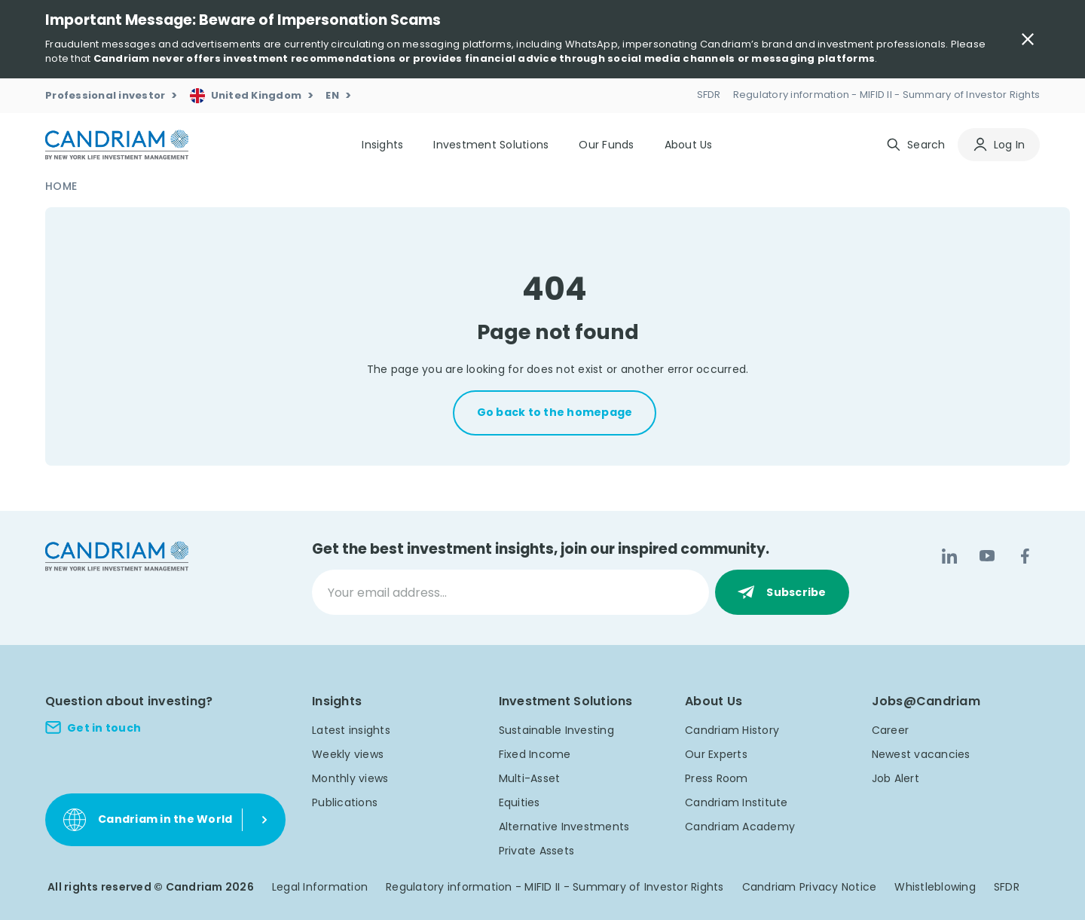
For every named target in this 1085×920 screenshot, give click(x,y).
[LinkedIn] (949, 556)
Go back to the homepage (555, 412)
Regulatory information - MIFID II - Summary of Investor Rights (555, 886)
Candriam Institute (736, 802)
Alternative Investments (564, 826)
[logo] (116, 145)
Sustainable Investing (556, 730)
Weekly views (348, 754)
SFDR (1006, 886)
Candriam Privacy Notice (809, 886)
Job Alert (895, 778)
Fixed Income (535, 754)
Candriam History (732, 730)
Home (61, 186)
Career (890, 730)
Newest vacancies (921, 754)
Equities (519, 802)
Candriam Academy (740, 826)
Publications (344, 802)
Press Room (716, 778)
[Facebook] (1025, 556)
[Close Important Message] (1028, 39)
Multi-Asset (530, 778)
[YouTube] (987, 556)
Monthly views (350, 778)
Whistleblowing (935, 886)
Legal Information (320, 886)
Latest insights (351, 730)
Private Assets (537, 850)
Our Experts (716, 754)
